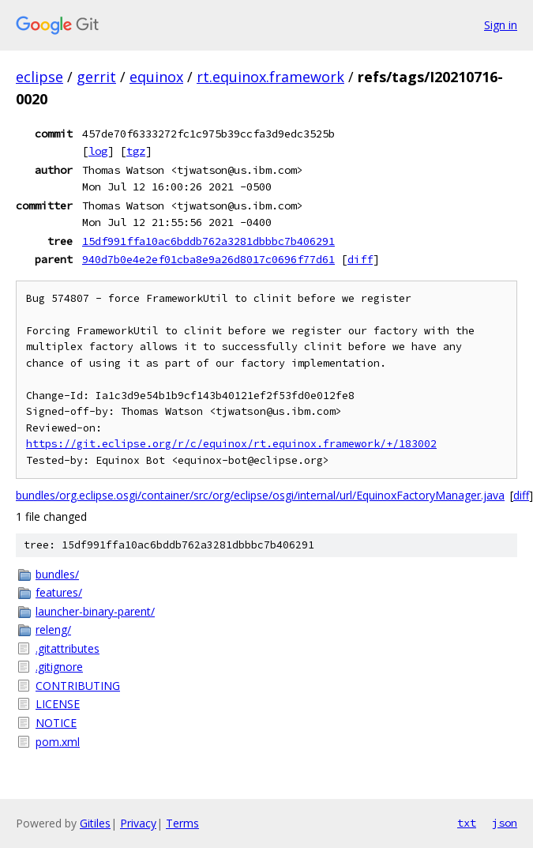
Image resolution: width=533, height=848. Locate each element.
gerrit (96, 76)
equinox (156, 76)
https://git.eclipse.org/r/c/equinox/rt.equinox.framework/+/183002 (231, 443)
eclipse (39, 76)
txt (466, 823)
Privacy (138, 823)
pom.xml (58, 741)
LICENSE (58, 703)
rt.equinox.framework (270, 76)
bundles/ (57, 574)
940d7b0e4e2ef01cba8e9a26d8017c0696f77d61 (208, 259)
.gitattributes (67, 648)
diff (360, 259)
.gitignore (59, 666)
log (97, 151)
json (504, 823)
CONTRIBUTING (78, 685)
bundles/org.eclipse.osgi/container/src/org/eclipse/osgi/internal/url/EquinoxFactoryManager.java (260, 495)
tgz (135, 151)
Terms (182, 823)
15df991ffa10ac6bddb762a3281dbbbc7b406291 (208, 241)
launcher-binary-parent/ (95, 611)
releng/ (53, 629)
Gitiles (95, 823)
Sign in (500, 24)
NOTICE (56, 722)
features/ (59, 592)
